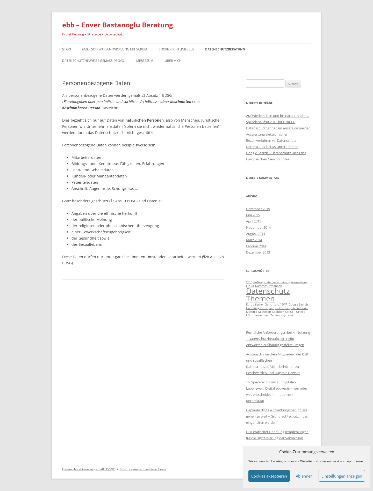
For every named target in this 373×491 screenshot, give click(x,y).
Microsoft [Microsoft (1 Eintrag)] (264, 312)
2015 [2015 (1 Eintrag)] (249, 282)
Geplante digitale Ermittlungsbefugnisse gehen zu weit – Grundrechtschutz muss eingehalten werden (277, 416)
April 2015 (253, 221)
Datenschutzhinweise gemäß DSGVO (93, 60)
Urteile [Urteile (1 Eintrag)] (300, 312)
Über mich (173, 60)
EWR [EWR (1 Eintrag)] (285, 304)
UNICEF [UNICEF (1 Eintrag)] (290, 312)
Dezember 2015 (258, 208)
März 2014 (254, 239)
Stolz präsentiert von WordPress (143, 469)
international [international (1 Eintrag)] (299, 308)
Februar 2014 (256, 246)
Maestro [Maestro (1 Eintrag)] (251, 312)
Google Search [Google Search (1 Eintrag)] (298, 304)
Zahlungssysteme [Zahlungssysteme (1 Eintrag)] (281, 315)
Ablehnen (304, 476)
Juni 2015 (253, 215)
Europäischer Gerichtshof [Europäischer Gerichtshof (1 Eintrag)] (263, 304)
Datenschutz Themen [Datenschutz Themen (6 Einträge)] (268, 295)
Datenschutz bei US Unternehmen (272, 146)
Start (66, 49)
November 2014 (258, 227)
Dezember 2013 (258, 252)
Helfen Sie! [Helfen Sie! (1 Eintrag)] (282, 308)
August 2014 (255, 233)
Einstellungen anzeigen (341, 476)
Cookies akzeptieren (269, 476)
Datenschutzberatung (225, 49)
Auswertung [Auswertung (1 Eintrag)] (299, 282)
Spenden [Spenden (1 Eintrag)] (278, 312)
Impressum (144, 60)
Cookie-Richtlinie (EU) (176, 49)
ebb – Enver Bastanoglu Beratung (117, 24)
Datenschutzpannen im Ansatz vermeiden (278, 128)
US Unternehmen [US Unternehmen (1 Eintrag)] (257, 315)
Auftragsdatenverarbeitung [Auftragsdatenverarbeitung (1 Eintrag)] (271, 282)
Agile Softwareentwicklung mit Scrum (114, 49)
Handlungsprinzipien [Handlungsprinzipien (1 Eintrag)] (260, 308)
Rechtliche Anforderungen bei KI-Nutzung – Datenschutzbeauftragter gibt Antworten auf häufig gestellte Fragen (278, 338)
